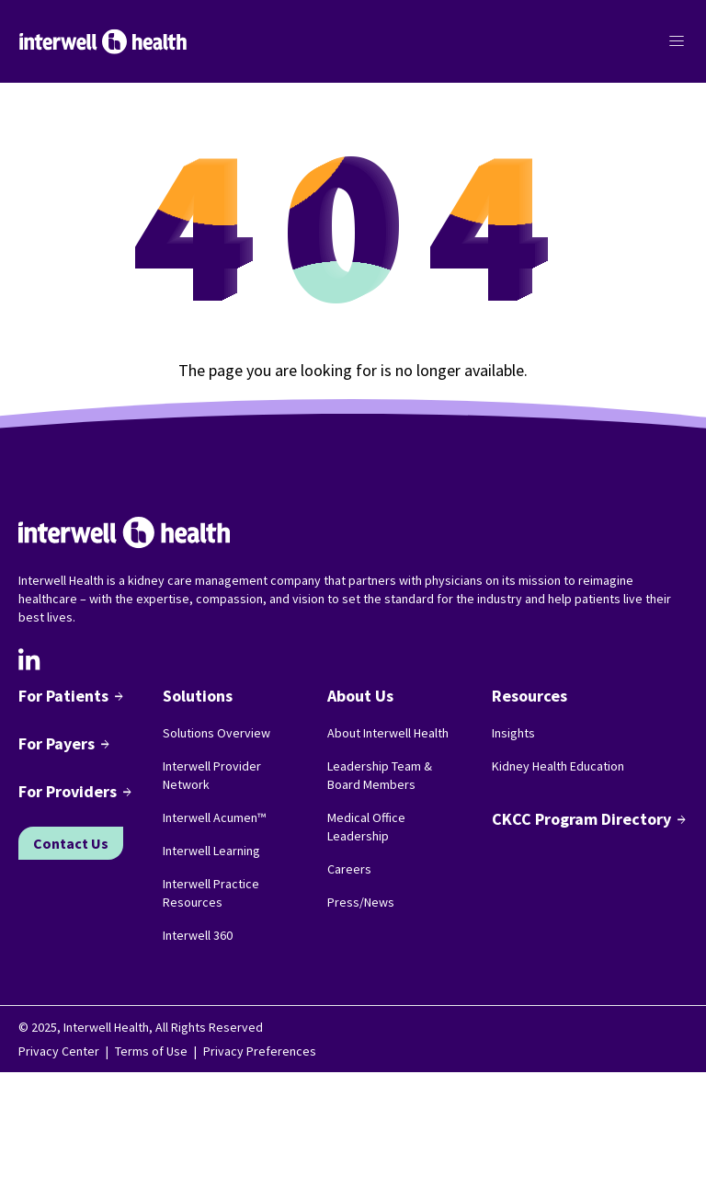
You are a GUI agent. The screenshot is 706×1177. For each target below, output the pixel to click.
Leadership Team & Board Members (379, 775)
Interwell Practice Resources (211, 892)
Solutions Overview (216, 733)
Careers (349, 869)
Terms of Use (151, 1051)
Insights (513, 733)
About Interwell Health (388, 733)
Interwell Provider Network (212, 775)
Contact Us (70, 843)
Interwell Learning (211, 850)
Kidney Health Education (558, 766)
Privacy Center (58, 1051)
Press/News (360, 902)
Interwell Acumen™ (214, 817)
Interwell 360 (198, 935)
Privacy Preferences (259, 1051)
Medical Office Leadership (366, 826)
